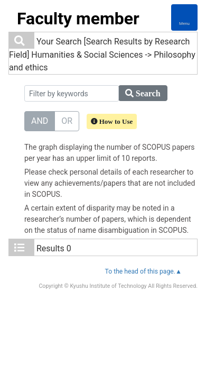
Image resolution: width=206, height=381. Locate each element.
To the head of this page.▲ (143, 271)
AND (39, 120)
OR (66, 120)
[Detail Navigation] (184, 17)
